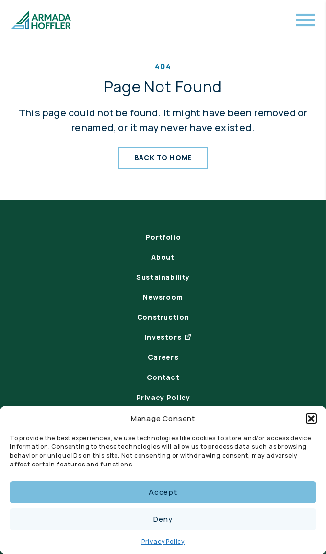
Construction (163, 317)
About (162, 257)
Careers (163, 357)
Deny (162, 519)
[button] (311, 418)
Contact (163, 377)
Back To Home (163, 157)
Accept (163, 492)
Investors (163, 337)
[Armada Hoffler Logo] (41, 20)
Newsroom (163, 297)
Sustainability (163, 277)
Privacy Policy (163, 541)
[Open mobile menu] (305, 20)
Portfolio (163, 237)
